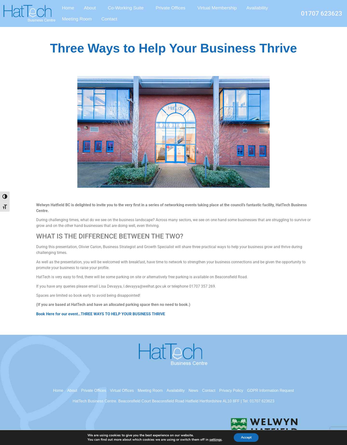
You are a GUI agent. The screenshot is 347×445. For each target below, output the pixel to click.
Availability (257, 7)
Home (68, 7)
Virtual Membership (217, 7)
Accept (248, 437)
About (91, 7)
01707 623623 (321, 13)
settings (216, 440)
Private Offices (172, 7)
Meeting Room (77, 18)
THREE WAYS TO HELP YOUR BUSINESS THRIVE (123, 314)
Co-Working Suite (127, 7)
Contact (109, 18)
